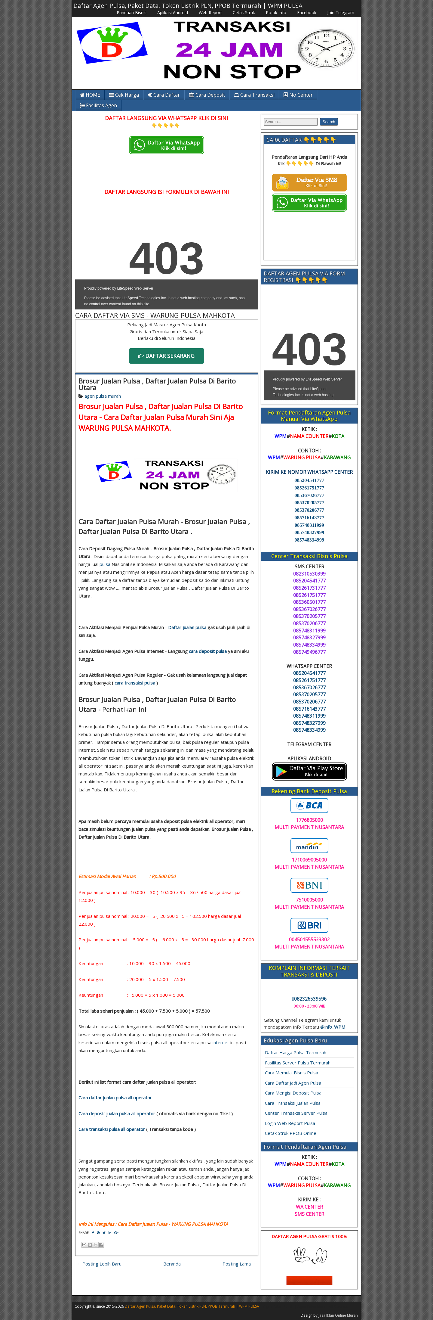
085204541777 (309, 480)
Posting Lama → (239, 1264)
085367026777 (309, 495)
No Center (298, 95)
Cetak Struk (244, 12)
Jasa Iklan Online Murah (338, 1315)
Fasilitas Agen (98, 105)
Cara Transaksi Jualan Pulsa (293, 1103)
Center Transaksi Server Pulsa (296, 1113)
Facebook (306, 12)
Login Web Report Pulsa (290, 1123)
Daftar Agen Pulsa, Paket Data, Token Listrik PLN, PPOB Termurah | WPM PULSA (187, 6)
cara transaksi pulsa (135, 683)
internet (221, 1042)
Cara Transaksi (254, 95)
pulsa (105, 564)
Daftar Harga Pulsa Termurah (295, 1052)
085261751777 (309, 488)
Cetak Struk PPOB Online (290, 1133)
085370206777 (309, 510)
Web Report (210, 12)
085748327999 (309, 532)
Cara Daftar (164, 95)
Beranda (172, 1264)
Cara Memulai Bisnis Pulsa (291, 1073)
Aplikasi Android (172, 12)
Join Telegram (340, 12)
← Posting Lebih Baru (99, 1264)
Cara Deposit (207, 95)
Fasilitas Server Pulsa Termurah (297, 1063)
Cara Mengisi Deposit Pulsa (293, 1093)
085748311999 (309, 525)
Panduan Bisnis (131, 12)
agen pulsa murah (102, 396)
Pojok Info (276, 12)
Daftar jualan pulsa (187, 627)
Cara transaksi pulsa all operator (111, 1129)
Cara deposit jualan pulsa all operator (116, 1113)
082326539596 (309, 998)
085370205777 (309, 502)
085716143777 (309, 517)
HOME (90, 95)
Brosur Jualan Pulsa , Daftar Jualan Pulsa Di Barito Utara (157, 384)
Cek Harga (124, 95)
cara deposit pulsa (208, 651)
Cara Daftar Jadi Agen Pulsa (293, 1083)
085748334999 (309, 540)
